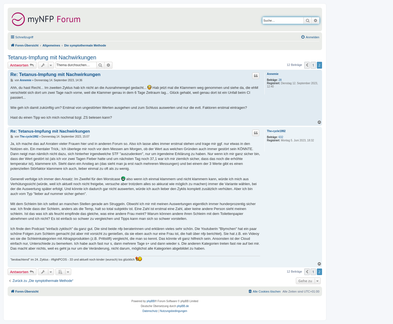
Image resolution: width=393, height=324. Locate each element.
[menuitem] (310, 37)
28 (280, 79)
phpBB (151, 301)
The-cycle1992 (276, 131)
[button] (307, 65)
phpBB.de (183, 306)
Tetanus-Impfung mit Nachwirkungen (52, 57)
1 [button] (313, 65)
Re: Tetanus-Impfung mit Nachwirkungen (55, 74)
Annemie (272, 73)
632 (281, 137)
